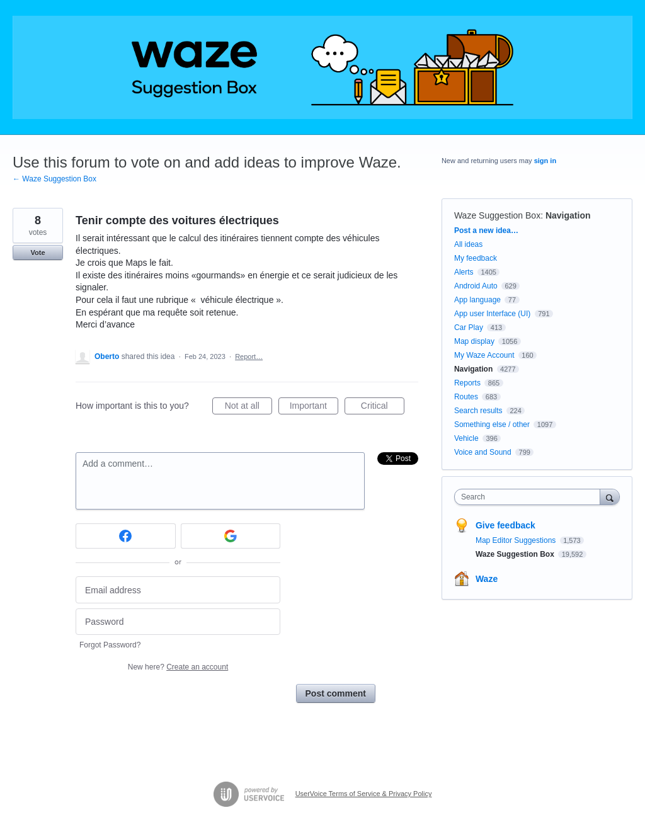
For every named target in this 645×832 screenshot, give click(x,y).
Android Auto (476, 286)
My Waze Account (484, 355)
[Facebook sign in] (126, 536)
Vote (37, 252)
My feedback (475, 258)
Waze (487, 579)
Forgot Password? (109, 645)
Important (314, 407)
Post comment (335, 693)
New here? (178, 667)
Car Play (468, 327)
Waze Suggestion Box (497, 215)
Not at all (248, 407)
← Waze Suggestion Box (54, 178)
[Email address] (178, 589)
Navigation (568, 215)
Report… (249, 356)
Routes (466, 396)
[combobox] (530, 497)
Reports (467, 383)
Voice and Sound (482, 452)
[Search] (610, 496)
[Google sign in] (231, 536)
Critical (382, 407)
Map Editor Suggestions (517, 540)
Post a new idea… (486, 230)
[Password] (178, 621)
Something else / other (492, 424)
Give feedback (505, 525)
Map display (474, 341)
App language (477, 299)
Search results (478, 410)
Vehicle (466, 438)
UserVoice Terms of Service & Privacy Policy (363, 793)
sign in (545, 160)
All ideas (468, 244)
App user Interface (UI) (492, 313)
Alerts (464, 272)
